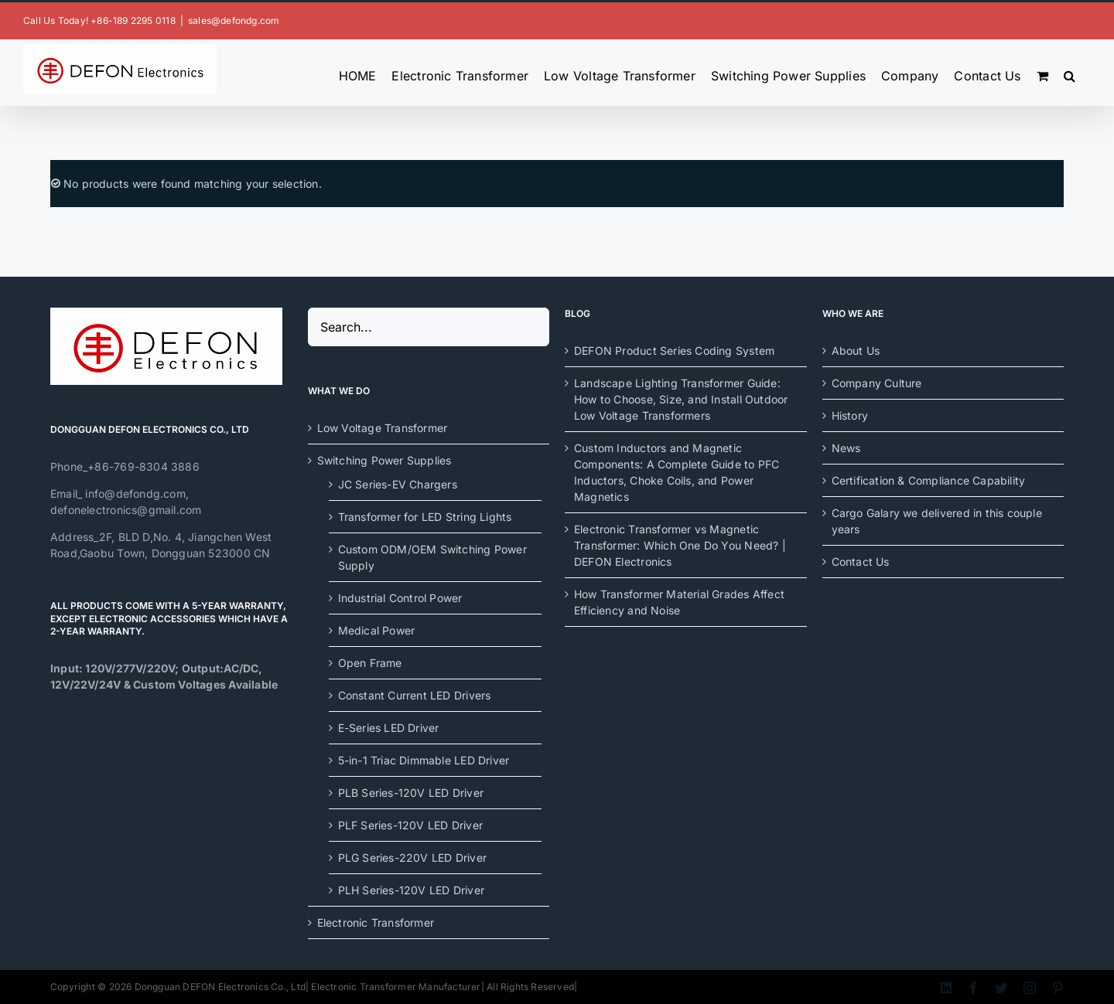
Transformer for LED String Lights (425, 516)
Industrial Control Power (400, 597)
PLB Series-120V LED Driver (411, 792)
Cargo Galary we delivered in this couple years (937, 521)
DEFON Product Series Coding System (674, 350)
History (850, 415)
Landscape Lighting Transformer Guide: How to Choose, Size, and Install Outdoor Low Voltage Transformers (681, 399)
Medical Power (376, 630)
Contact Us (861, 561)
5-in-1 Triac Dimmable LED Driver (424, 760)
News (846, 447)
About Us (856, 350)
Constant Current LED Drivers (414, 695)
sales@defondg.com (234, 20)
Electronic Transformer (376, 922)
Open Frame (370, 662)
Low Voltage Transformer (382, 427)
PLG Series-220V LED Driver (412, 857)
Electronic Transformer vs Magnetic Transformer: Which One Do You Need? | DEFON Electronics (680, 545)
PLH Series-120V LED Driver (411, 890)
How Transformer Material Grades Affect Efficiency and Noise (679, 602)
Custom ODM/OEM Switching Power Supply (432, 557)
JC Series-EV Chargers (397, 484)
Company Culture (877, 383)
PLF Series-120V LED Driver (410, 825)
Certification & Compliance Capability (929, 480)
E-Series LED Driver (388, 727)
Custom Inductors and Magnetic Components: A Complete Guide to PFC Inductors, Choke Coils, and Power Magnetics (676, 472)
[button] (1069, 72)
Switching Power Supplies (384, 460)
